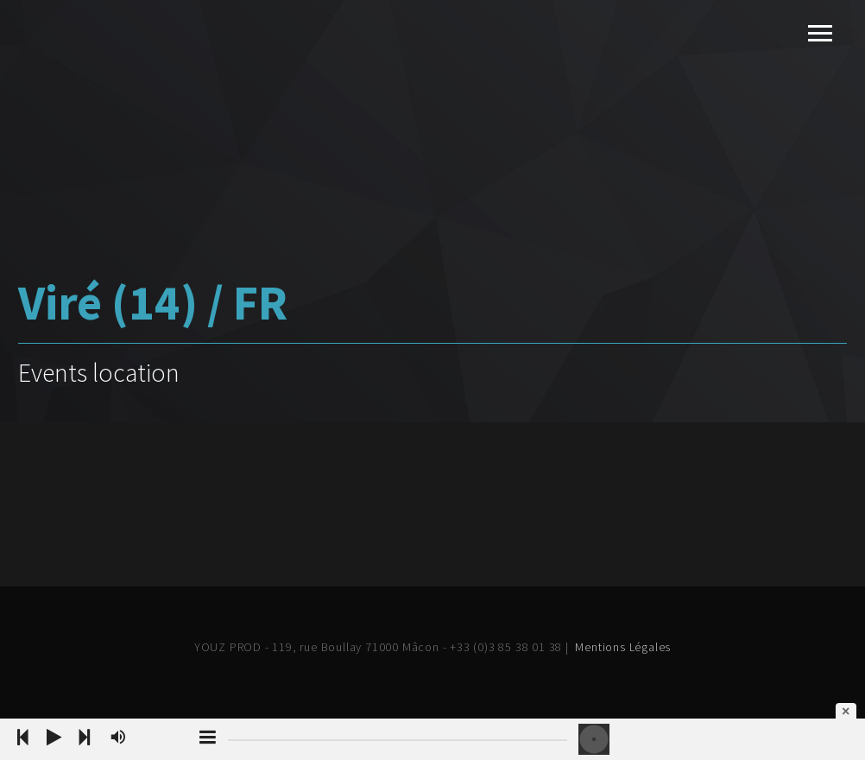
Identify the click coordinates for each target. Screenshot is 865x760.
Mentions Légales (623, 647)
